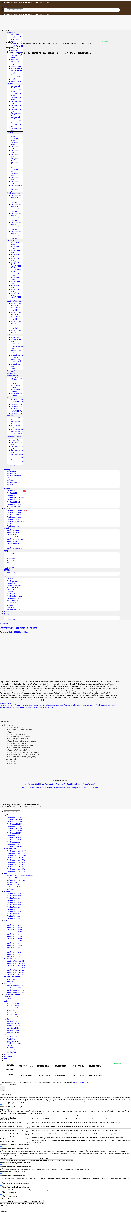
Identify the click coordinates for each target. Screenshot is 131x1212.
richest (26, 632)
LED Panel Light (12, 587)
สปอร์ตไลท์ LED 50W (14, 950)
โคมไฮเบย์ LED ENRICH (15, 491)
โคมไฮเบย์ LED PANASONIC (16, 497)
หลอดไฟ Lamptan (16, 81)
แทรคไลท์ (10, 415)
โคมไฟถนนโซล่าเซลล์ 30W (16, 869)
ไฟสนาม (6, 550)
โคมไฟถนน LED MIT (14, 526)
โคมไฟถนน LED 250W (14, 819)
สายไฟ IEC (10, 567)
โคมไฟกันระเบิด (12, 581)
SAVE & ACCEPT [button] (5, 1205)
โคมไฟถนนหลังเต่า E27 (14, 521)
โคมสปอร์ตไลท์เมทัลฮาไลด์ (12, 994)
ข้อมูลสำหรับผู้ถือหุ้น (10, 725)
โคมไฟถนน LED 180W (14, 824)
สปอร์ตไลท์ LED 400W (14, 925)
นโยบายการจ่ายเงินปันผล (15, 727)
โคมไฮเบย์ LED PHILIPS (15, 495)
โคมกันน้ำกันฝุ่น (12, 466)
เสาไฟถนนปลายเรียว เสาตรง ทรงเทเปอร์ (17, 346)
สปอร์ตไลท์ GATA (12, 541)
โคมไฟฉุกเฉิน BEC (13, 594)
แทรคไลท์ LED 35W (13, 1021)
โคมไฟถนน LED (101, 705)
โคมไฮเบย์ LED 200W (14, 900)
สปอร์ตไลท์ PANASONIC (15, 539)
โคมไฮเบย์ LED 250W (14, 896)
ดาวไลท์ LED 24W (17, 400)
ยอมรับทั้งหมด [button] (11, 1085)
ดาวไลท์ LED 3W (16, 413)
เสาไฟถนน (10, 335)
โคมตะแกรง (11, 579)
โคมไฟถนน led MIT (18, 707)
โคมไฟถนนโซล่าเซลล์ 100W (16, 855)
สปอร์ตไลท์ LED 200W (14, 938)
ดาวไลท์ (9, 397)
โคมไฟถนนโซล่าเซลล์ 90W (16, 858)
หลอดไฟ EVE (15, 79)
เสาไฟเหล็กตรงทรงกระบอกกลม (17, 478)
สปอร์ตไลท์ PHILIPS (13, 532)
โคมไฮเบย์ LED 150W (14, 905)
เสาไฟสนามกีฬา (16, 350)
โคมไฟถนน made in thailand (34, 707)
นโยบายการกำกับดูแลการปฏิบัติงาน (18, 750)
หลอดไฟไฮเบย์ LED (17, 46)
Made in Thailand (32, 705)
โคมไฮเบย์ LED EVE (13, 500)
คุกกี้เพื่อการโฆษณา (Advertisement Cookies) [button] (14, 1183)
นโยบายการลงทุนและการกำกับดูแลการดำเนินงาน (23, 752)
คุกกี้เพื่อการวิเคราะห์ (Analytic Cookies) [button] (12, 1172)
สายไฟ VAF (11, 562)
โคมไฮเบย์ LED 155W (14, 902)
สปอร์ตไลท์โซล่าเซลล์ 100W (16, 968)
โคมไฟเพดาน (54, 787)
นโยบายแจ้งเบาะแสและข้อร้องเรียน (18, 748)
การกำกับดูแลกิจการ (10, 732)
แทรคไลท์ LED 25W (13, 1023)
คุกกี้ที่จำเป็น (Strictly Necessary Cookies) (13, 1107)
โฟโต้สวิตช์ (10, 607)
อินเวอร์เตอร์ (11, 575)
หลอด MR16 (15, 50)
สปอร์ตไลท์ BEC (12, 537)
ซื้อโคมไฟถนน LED (48, 705)
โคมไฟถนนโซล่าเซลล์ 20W (16, 871)
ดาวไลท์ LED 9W (16, 404)
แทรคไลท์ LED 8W (17, 429)
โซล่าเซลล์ (84, 787)
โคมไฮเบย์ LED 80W (13, 916)
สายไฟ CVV (11, 558)
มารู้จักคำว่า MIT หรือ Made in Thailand (19, 628)
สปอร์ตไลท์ (10, 240)
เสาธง (9, 487)
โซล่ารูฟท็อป (7, 570)
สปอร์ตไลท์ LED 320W (14, 929)
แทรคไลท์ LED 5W (17, 434)
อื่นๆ (5, 577)
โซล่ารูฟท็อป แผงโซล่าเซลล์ (12, 977)
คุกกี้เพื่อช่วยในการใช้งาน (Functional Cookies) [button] (15, 1144)
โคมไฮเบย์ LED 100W (14, 911)
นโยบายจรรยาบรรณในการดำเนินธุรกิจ (19, 736)
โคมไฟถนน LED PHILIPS (15, 512)
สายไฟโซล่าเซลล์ (12, 600)
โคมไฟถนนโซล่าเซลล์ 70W (16, 860)
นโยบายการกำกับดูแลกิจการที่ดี (17, 734)
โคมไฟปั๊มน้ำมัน (12, 583)
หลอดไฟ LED (11, 32)
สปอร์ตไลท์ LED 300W (14, 932)
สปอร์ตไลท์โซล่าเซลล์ (14, 301)
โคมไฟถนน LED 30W (14, 842)
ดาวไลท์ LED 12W (17, 402)
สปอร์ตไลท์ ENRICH (13, 530)
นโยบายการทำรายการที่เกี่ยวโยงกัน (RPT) (20, 745)
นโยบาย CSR (11, 763)
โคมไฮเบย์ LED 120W (14, 909)
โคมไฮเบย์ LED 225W (14, 898)
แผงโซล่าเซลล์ (11, 572)
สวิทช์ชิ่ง (10, 605)
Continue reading (6, 703)
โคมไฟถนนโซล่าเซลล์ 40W (16, 867)
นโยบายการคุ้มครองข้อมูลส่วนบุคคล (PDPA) (21, 757)
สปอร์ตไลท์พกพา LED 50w (15, 985)
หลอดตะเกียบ (15, 59)
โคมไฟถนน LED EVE (14, 515)
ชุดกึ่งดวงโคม (15, 440)
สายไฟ (6, 551)
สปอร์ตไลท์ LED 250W (14, 934)
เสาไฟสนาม (11, 373)
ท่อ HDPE (10, 1047)
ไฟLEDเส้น (7, 569)
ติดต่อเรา (6, 615)
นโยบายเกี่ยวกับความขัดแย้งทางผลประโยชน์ (21, 741)
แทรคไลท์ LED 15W (13, 1026)
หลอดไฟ (27, 784)
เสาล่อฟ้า (14, 369)
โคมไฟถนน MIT (49, 707)
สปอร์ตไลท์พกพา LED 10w (15, 992)
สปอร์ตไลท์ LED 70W (14, 947)
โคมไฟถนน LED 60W (14, 837)
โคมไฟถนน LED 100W (14, 831)
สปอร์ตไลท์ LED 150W (14, 941)
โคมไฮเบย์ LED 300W (14, 893)
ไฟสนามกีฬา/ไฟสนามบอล (15, 923)
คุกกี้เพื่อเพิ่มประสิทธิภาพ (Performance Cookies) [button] (15, 1163)
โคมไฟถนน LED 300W (14, 817)
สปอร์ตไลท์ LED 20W (14, 954)
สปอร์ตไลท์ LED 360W (14, 927)
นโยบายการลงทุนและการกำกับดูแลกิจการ (20, 730)
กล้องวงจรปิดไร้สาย (13, 1050)
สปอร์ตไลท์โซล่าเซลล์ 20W (15, 974)
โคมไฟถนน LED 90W (14, 833)
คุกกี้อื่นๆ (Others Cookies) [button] (8, 1192)
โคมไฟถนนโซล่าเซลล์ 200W (16, 853)
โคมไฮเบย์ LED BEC (13, 493)
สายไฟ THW (11, 553)
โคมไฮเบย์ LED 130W (14, 907)
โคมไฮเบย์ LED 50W (13, 918)
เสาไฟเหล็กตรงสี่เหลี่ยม (14, 475)
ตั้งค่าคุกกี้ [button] (3, 1085)
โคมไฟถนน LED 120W (14, 828)
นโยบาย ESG (11, 761)
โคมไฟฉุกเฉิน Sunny (14, 598)
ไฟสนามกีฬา (11, 371)
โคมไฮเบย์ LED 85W (13, 914)
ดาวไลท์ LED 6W (16, 409)
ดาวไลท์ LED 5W (16, 411)
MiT (40, 705)
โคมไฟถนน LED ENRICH (15, 510)
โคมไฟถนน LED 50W (14, 840)
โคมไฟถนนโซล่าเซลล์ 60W (16, 862)
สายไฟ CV (10, 560)
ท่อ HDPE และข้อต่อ (13, 609)
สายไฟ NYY (11, 565)
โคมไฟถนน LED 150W (14, 826)
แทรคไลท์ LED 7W (17, 432)
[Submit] (8, 11)
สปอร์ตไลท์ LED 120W (14, 943)
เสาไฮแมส (14, 353)
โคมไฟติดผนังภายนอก (14, 585)
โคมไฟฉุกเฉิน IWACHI (14, 596)
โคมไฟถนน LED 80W (14, 835)
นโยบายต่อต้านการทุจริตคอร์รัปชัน (18, 743)
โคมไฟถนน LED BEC (14, 517)
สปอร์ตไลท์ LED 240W (14, 936)
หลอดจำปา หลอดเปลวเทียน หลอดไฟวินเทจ (17, 55)
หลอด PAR (14, 48)
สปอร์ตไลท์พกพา (12, 376)
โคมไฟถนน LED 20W (14, 844)
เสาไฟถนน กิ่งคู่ (16, 359)
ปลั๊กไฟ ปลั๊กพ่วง (12, 603)
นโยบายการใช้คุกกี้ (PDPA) (24, 808)
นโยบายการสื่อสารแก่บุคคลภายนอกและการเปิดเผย (23, 754)
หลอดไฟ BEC (15, 77)
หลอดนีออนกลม (16, 66)
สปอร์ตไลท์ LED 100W (14, 945)
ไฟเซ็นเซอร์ (11, 589)
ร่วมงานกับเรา (11, 619)
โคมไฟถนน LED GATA (14, 519)
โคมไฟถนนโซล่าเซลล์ (14, 193)
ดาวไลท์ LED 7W (16, 406)
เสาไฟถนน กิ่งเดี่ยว (17, 362)
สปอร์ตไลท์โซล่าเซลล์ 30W (15, 972)
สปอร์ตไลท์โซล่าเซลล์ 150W (16, 965)
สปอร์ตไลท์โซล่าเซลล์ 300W (16, 961)
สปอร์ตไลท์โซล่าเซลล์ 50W (15, 970)
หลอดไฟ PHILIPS (16, 71)
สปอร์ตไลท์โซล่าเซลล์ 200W (16, 963)
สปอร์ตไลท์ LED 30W (14, 952)
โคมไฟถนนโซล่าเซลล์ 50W (16, 864)
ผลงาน (6, 613)
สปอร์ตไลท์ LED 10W (14, 956)
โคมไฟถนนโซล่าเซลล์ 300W (16, 851)
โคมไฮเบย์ (10, 84)
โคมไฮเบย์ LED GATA (14, 504)
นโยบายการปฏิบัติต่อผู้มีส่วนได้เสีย (18, 739)
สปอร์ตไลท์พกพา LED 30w (15, 988)
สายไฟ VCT (11, 556)
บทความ (6, 611)
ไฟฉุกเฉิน (10, 591)
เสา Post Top (15, 337)
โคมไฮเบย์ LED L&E (13, 502)
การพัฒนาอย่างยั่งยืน (10, 759)
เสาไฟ (5, 873)
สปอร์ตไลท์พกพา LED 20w (15, 990)
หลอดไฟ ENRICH (16, 68)
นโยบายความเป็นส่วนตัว (80, 1082)
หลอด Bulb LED (16, 35)
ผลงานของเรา (8, 1056)
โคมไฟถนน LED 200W (14, 822)
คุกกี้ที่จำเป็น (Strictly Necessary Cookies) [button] (13, 1103)
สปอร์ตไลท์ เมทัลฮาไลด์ (14, 548)
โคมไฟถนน (11, 132)
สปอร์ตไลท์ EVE (12, 534)
